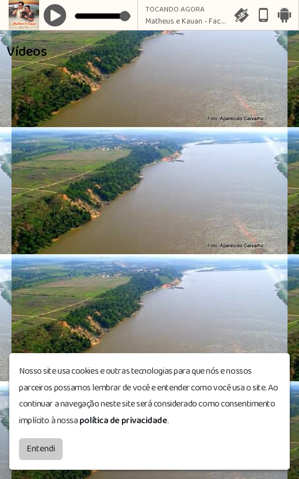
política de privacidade (123, 420)
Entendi (40, 448)
